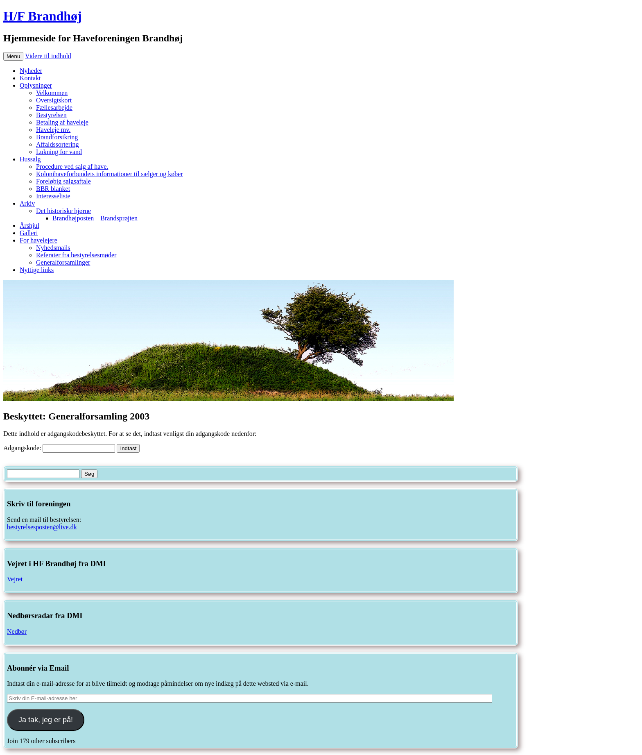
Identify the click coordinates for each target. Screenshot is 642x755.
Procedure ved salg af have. (72, 166)
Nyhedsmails (53, 247)
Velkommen (52, 92)
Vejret (15, 579)
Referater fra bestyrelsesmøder (76, 255)
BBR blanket (53, 188)
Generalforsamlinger (63, 262)
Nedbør (17, 631)
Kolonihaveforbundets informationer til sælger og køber (109, 173)
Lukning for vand (59, 151)
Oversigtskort (54, 100)
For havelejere (38, 240)
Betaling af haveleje (62, 122)
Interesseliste (53, 196)
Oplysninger (36, 85)
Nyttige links (37, 269)
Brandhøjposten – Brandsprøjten (95, 218)
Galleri (29, 232)
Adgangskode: (59, 447)
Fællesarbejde (54, 107)
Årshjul (29, 225)
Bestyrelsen (51, 114)
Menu (13, 56)
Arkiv (27, 203)
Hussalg (30, 159)
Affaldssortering (57, 144)
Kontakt (30, 78)
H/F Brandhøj (42, 16)
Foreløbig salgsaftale (63, 181)
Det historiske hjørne (63, 210)
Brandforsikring (57, 137)
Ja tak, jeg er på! (45, 720)
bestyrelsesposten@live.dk (42, 527)
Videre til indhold (48, 55)
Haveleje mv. (53, 129)
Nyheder (31, 70)
